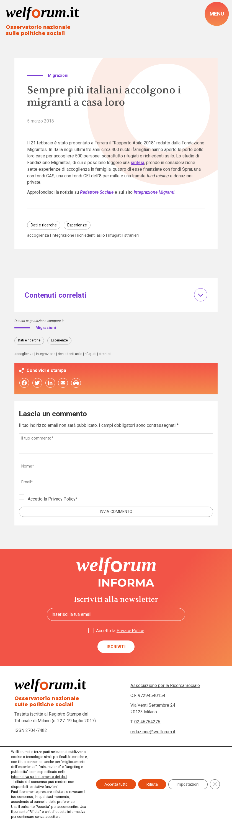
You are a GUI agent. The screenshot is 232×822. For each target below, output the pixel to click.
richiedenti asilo (91, 235)
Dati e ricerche (44, 225)
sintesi (137, 162)
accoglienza (38, 235)
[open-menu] (216, 14)
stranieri (131, 235)
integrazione (63, 235)
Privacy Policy (61, 499)
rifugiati (115, 235)
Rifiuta (152, 784)
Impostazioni (188, 784)
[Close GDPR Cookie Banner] (215, 784)
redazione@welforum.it (152, 731)
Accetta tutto (116, 784)
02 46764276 (147, 721)
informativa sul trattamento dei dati (39, 777)
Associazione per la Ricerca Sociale (165, 685)
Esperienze (77, 225)
